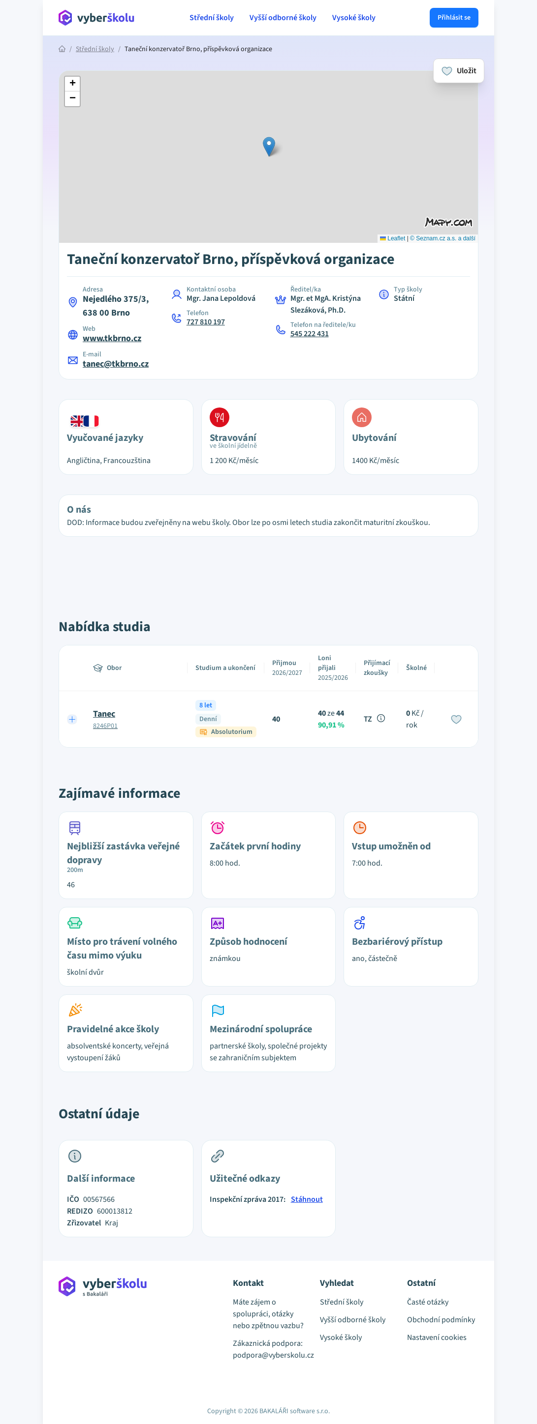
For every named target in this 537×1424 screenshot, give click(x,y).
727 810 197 (206, 322)
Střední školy (212, 17)
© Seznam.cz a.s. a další (442, 238)
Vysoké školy (354, 17)
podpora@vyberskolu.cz (268, 1355)
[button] (269, 147)
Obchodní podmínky (441, 1319)
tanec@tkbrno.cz (116, 364)
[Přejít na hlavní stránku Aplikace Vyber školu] (97, 18)
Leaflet (392, 238)
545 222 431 (309, 333)
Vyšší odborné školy (283, 17)
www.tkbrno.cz (112, 338)
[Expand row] (72, 719)
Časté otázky (427, 1302)
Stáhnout (307, 1199)
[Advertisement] (269, 567)
